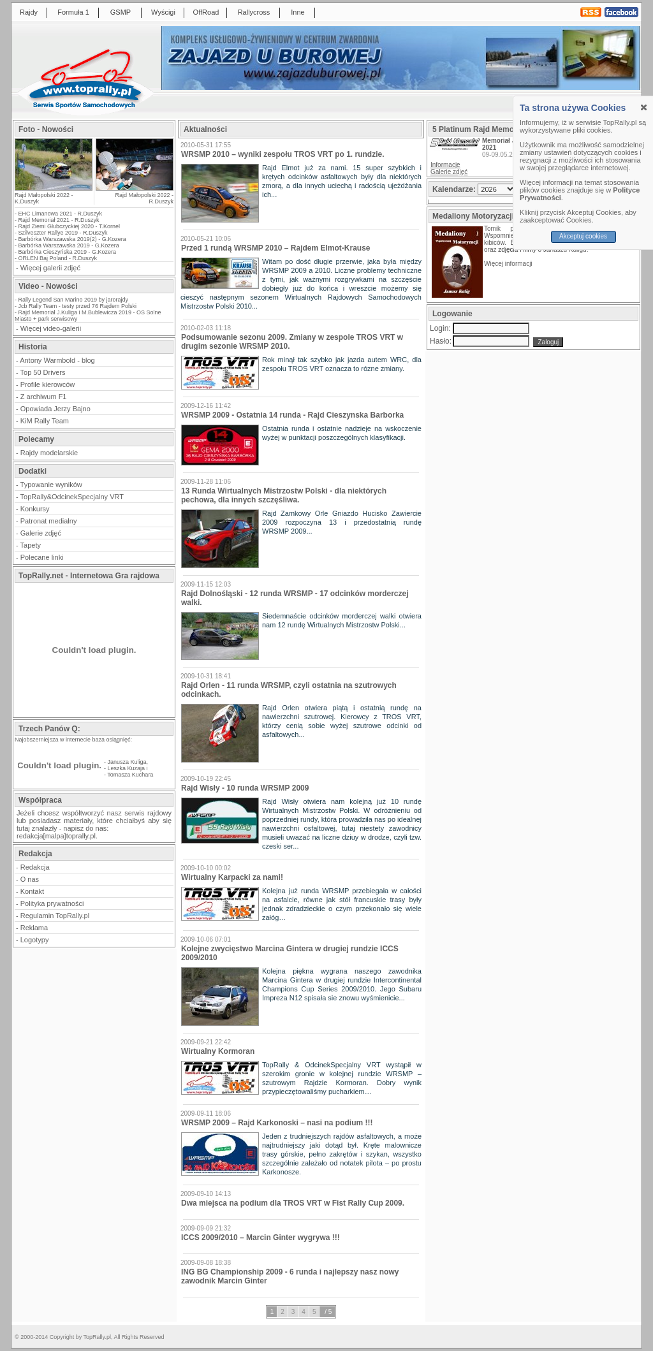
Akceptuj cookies (583, 236)
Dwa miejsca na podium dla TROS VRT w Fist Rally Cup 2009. (292, 1203)
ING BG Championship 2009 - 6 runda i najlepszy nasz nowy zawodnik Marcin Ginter (290, 1276)
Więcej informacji (509, 263)
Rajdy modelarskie (49, 452)
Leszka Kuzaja (126, 768)
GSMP (120, 12)
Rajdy (29, 12)
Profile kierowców (47, 384)
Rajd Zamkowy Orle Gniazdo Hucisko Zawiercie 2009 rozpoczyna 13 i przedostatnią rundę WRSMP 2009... (342, 522)
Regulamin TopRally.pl (54, 915)
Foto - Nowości (45, 129)
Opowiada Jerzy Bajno (55, 409)
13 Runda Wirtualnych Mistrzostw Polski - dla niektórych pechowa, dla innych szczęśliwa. (283, 495)
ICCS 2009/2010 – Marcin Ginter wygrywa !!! (260, 1237)
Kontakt (32, 891)
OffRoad (206, 12)
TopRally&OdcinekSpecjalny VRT (72, 496)
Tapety (30, 545)
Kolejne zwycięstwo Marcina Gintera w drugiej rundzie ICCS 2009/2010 (290, 953)
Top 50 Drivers (43, 372)
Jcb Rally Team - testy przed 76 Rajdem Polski (77, 306)
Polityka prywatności (52, 903)
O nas (29, 879)
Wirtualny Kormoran (217, 1051)
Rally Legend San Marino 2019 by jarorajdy (73, 299)
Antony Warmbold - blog (57, 360)
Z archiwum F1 (43, 396)
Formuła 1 (73, 12)
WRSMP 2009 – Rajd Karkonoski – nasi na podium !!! (277, 1122)
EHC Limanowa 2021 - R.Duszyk (60, 213)
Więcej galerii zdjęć (50, 268)
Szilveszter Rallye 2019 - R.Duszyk (63, 233)
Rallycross (254, 12)
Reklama (34, 927)
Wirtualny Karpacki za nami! (232, 877)
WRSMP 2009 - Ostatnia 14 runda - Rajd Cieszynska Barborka (292, 415)
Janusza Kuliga (127, 762)
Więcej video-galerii (50, 328)
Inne (297, 12)
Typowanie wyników (51, 484)
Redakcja (35, 867)
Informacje (445, 164)
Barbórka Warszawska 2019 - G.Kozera (68, 245)
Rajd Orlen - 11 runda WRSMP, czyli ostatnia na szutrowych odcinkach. (289, 690)
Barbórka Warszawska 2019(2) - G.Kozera (72, 239)
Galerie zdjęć (40, 533)
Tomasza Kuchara (130, 774)
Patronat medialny (48, 521)
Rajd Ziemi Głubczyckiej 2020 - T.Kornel (69, 226)
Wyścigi (163, 12)
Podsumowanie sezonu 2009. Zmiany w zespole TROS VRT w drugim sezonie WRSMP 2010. (292, 342)
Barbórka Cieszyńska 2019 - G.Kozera (67, 252)
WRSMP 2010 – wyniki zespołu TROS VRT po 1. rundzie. (283, 154)
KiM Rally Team (44, 421)
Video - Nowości (47, 286)
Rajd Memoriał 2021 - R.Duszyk (58, 220)
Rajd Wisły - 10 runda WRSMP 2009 (245, 788)
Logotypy (34, 940)
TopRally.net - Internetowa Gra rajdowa (88, 575)
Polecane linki (42, 557)
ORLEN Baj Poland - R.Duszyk (58, 258)
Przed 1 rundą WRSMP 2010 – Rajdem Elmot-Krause (276, 248)
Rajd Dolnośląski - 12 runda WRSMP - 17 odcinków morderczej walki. (295, 598)
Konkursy (35, 509)
